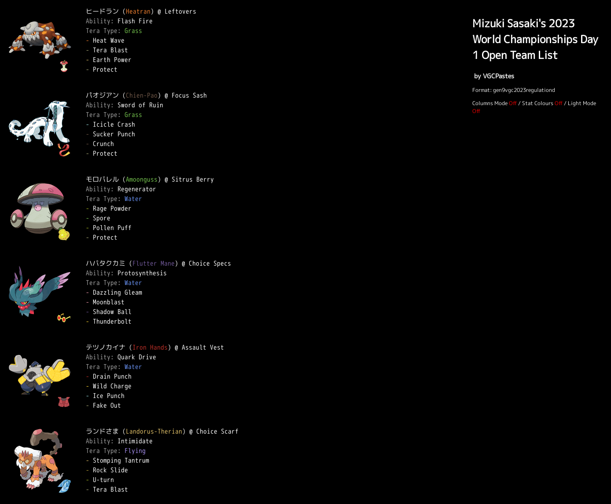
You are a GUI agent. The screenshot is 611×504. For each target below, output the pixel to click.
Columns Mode (490, 103)
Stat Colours (537, 103)
